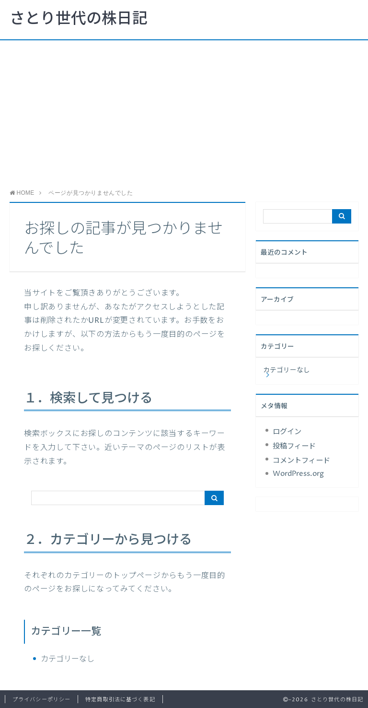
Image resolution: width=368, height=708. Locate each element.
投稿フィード (294, 446)
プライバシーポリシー (41, 699)
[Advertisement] (184, 112)
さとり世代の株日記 (79, 19)
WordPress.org (298, 474)
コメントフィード (301, 461)
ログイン (287, 432)
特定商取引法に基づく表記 (120, 699)
